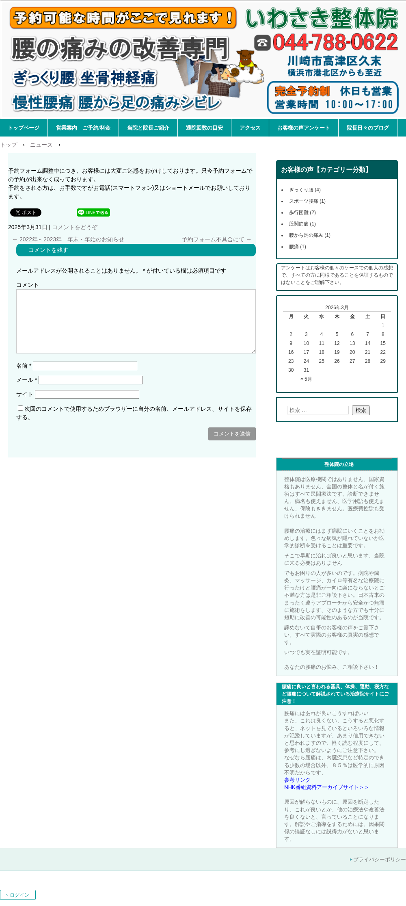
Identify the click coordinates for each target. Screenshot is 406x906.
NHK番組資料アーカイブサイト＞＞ (326, 787)
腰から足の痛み (306, 235)
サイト (24, 394)
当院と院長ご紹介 (148, 128)
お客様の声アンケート (303, 128)
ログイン (19, 895)
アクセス (250, 128)
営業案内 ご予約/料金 (83, 128)
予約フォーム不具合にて (217, 239)
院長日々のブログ (368, 128)
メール (26, 380)
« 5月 (306, 379)
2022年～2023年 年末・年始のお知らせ (68, 239)
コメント (27, 285)
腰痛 (294, 246)
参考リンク (297, 780)
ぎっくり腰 (301, 190)
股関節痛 (299, 224)
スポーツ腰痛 (303, 201)
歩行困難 (299, 212)
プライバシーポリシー (379, 859)
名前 (23, 365)
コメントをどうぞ (74, 227)
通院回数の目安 (204, 128)
